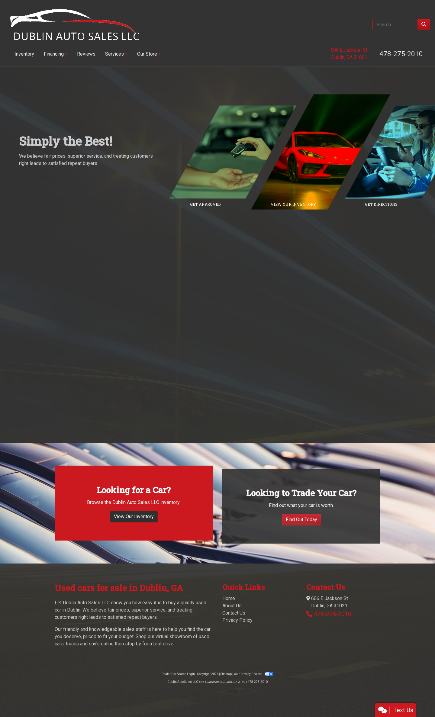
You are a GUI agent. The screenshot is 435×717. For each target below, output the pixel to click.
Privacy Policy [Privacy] (237, 620)
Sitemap (226, 674)
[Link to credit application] (237, 152)
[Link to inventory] (325, 152)
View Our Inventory (134, 529)
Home (228, 598)
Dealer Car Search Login (178, 674)
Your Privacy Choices (253, 674)
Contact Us (233, 613)
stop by (133, 644)
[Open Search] (395, 24)
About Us (232, 606)
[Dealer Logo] (74, 24)
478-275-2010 (401, 54)
